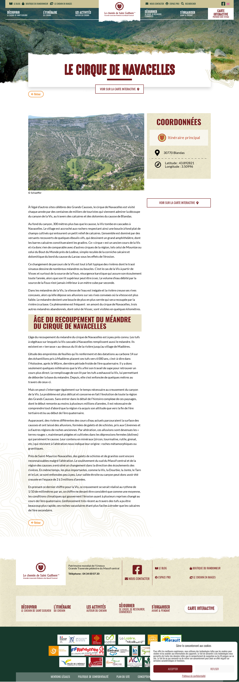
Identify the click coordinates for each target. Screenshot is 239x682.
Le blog (14, 3)
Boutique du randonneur (35, 3)
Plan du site (123, 677)
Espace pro (172, 3)
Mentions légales (60, 677)
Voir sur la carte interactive (119, 89)
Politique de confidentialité (193, 676)
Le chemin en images (61, 3)
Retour (36, 94)
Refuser (214, 669)
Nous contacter (155, 3)
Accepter (173, 669)
